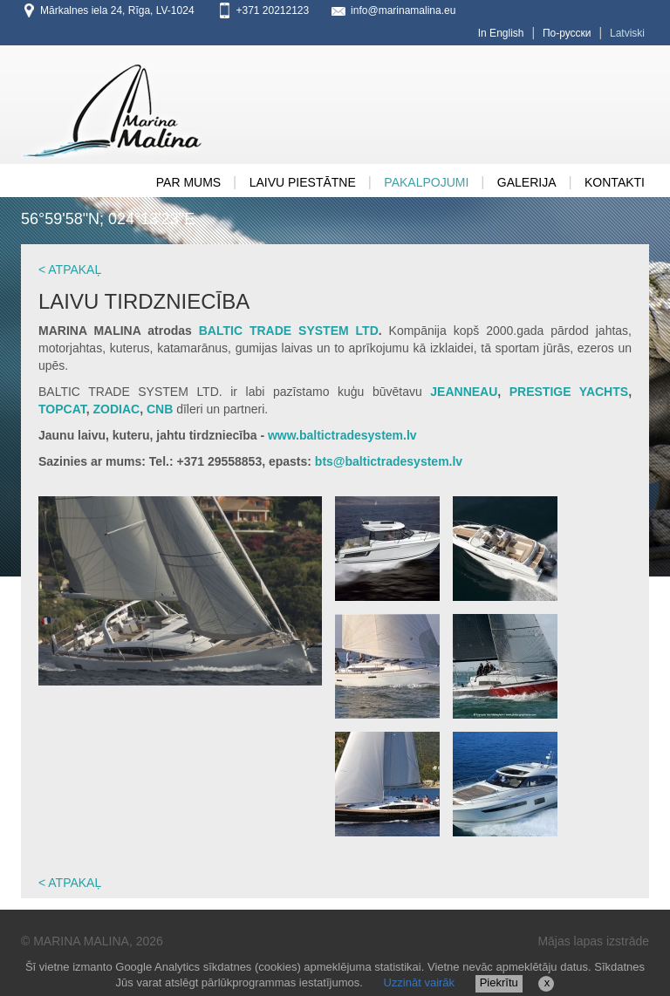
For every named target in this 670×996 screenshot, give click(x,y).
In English (501, 33)
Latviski (627, 33)
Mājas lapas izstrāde (593, 941)
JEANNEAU (463, 392)
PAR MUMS (188, 182)
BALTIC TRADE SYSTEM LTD (289, 331)
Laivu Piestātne (303, 182)
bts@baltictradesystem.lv (386, 461)
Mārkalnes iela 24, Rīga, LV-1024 (117, 10)
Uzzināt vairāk (419, 982)
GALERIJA (527, 182)
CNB (160, 409)
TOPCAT (62, 409)
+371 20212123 (272, 10)
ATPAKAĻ (74, 269)
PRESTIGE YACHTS (568, 392)
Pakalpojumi (426, 182)
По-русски (567, 33)
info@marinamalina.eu (403, 10)
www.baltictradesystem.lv (342, 435)
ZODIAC (116, 409)
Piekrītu (499, 982)
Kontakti (615, 182)
